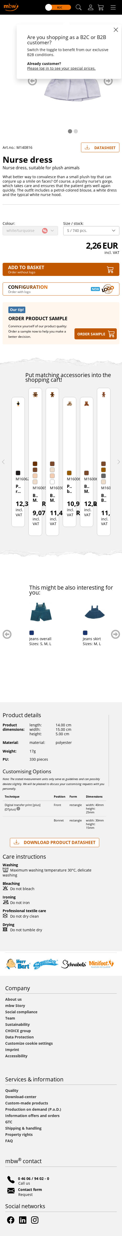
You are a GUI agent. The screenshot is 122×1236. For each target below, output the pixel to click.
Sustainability (17, 1024)
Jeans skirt (92, 638)
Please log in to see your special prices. (61, 68)
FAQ (9, 1140)
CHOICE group (18, 1030)
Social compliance (21, 1011)
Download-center (20, 1096)
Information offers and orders (32, 1115)
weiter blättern (108, 80)
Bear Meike (52, 498)
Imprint (12, 1049)
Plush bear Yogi (69, 489)
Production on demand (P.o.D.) (33, 1109)
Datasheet (100, 146)
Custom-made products (27, 1103)
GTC (8, 1121)
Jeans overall (40, 638)
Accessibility (16, 1055)
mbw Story (15, 1005)
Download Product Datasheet (54, 842)
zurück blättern (32, 80)
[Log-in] (90, 7)
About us (13, 999)
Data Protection (19, 1036)
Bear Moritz (35, 498)
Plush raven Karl (18, 489)
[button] (79, 7)
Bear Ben (103, 498)
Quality (11, 1090)
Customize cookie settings (29, 1043)
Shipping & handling (23, 1128)
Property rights (19, 1134)
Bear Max (86, 489)
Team (10, 1018)
